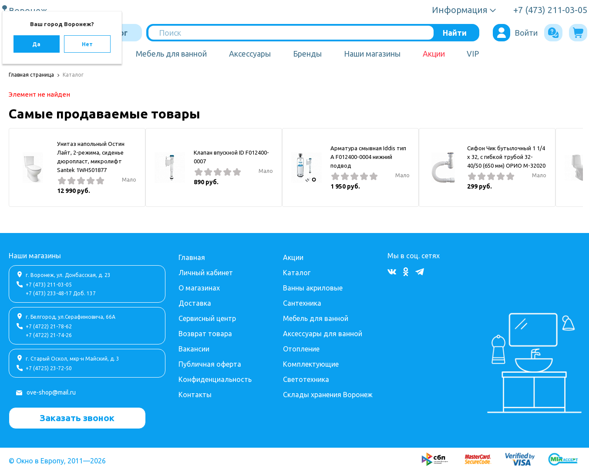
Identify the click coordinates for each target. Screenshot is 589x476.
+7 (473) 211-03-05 (49, 284)
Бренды (307, 53)
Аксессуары (250, 53)
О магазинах (199, 288)
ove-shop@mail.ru (51, 392)
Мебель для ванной (171, 53)
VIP (473, 53)
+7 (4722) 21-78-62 (49, 326)
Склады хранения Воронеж (328, 394)
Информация (460, 10)
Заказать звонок (77, 417)
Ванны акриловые (313, 288)
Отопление (301, 349)
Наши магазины (372, 53)
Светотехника (306, 379)
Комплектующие (311, 364)
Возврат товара (205, 334)
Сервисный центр (207, 318)
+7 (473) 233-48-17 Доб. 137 (61, 293)
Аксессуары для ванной (322, 334)
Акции (434, 53)
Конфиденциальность (215, 379)
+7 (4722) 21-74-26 (49, 335)
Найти (455, 32)
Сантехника (302, 303)
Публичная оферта (209, 364)
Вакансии (193, 349)
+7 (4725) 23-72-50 (49, 368)
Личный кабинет (205, 273)
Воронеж (29, 10)
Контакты (195, 394)
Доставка (194, 303)
